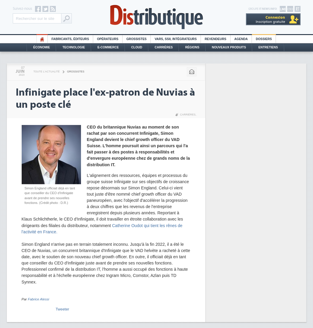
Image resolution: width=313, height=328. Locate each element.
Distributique (156, 17)
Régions (192, 47)
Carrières (164, 47)
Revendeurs (215, 39)
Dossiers (264, 39)
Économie (41, 47)
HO (42, 39)
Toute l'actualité (47, 71)
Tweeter (62, 309)
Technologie (73, 47)
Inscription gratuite (270, 19)
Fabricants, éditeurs (70, 39)
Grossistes (136, 39)
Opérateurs (107, 39)
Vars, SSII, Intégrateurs (176, 39)
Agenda (241, 39)
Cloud (136, 47)
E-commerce (108, 47)
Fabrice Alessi (38, 299)
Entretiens (268, 47)
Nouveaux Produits (229, 47)
